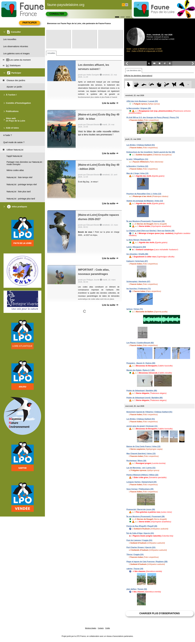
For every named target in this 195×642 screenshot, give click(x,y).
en (126, 4)
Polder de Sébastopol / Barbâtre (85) (141, 391)
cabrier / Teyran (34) (134, 569)
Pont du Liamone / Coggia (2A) (139, 540)
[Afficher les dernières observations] (138, 76)
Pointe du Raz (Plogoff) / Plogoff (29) (141, 526)
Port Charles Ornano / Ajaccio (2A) (140, 547)
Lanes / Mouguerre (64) (136, 247)
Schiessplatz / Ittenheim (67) (138, 282)
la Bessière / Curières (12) (137, 166)
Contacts (101, 628)
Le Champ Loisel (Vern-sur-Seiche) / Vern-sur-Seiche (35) (150, 231)
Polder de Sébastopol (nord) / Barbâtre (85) (144, 398)
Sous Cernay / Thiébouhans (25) (139, 489)
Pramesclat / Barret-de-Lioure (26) (140, 509)
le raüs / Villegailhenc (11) (137, 159)
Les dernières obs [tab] (134, 70)
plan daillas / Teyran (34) (136, 589)
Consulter (56, 14)
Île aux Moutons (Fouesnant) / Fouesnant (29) (145, 221)
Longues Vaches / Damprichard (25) (141, 482)
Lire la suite (110, 103)
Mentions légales (90, 628)
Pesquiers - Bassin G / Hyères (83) (140, 363)
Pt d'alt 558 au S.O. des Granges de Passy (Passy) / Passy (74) (152, 117)
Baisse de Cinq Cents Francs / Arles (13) (143, 446)
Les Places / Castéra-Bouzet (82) (140, 343)
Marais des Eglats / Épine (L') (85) (140, 370)
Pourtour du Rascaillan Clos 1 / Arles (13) (143, 194)
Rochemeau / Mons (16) (136, 461)
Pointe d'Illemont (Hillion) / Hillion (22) (142, 475)
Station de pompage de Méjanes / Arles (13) (144, 201)
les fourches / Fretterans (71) (138, 289)
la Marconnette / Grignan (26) (138, 108)
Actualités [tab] (51, 53)
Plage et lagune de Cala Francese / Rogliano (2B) (147, 562)
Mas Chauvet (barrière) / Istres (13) (141, 454)
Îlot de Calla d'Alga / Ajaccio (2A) (140, 533)
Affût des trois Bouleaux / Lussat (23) (142, 101)
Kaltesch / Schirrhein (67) (137, 261)
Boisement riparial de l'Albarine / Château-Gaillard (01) (149, 412)
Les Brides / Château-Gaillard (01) (140, 145)
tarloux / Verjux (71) (134, 309)
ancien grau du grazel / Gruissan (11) (141, 426)
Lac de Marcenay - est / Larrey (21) (140, 468)
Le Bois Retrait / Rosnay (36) (138, 240)
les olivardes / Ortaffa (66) (137, 254)
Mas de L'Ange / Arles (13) (137, 173)
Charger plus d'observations (159, 613)
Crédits (107, 628)
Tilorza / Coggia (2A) (135, 554)
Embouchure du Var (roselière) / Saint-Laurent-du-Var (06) (150, 152)
